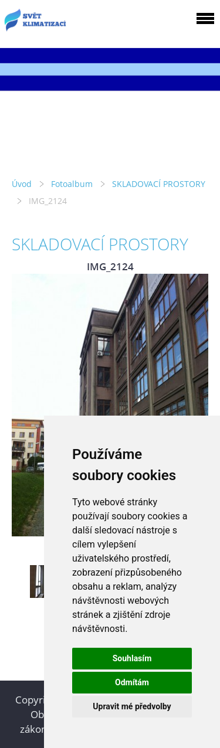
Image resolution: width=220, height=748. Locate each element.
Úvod (22, 183)
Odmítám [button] (132, 682)
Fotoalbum (72, 183)
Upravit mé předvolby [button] (132, 706)
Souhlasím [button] (132, 658)
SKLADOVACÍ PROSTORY (158, 183)
